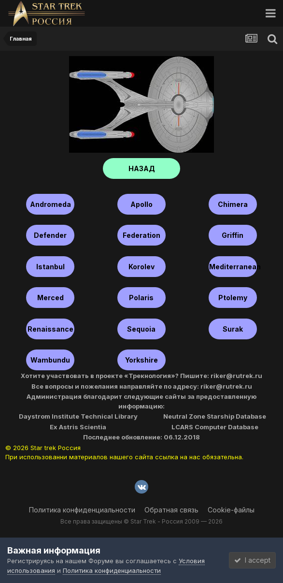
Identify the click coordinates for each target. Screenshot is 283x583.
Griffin (232, 235)
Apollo (141, 204)
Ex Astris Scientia (78, 427)
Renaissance (50, 329)
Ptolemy (232, 297)
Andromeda (50, 204)
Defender (50, 235)
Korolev (141, 266)
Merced (50, 297)
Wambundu (50, 360)
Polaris (141, 297)
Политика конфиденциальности (82, 510)
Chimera (233, 204)
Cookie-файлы (231, 510)
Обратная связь (171, 510)
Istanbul (50, 266)
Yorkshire (141, 360)
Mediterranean (233, 266)
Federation (141, 235)
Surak (233, 329)
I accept (252, 560)
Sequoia (141, 329)
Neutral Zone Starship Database (214, 416)
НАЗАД (141, 168)
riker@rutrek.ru (236, 375)
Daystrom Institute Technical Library (78, 416)
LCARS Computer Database (214, 427)
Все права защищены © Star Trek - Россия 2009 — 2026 (141, 521)
